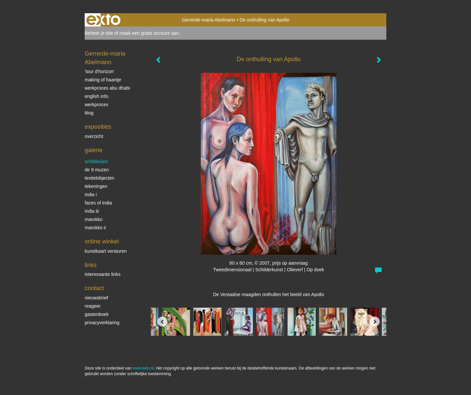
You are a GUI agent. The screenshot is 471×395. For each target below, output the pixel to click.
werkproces (96, 104)
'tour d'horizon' (99, 71)
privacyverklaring (102, 322)
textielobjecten (99, 178)
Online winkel (102, 241)
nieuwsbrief (96, 297)
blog (89, 112)
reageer (93, 306)
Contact (94, 288)
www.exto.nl (143, 368)
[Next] (375, 322)
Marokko (94, 219)
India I (91, 194)
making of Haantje (103, 79)
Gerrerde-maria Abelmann (209, 19)
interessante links (102, 274)
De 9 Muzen (97, 169)
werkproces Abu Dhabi (107, 88)
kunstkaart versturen (106, 251)
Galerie (94, 150)
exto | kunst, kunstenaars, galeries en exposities (103, 19)
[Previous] (162, 322)
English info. (97, 96)
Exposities (98, 126)
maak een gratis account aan (149, 33)
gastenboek (96, 314)
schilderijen (96, 161)
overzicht (94, 136)
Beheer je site (99, 33)
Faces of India (98, 202)
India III (92, 211)
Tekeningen (96, 186)
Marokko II (95, 227)
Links (91, 265)
